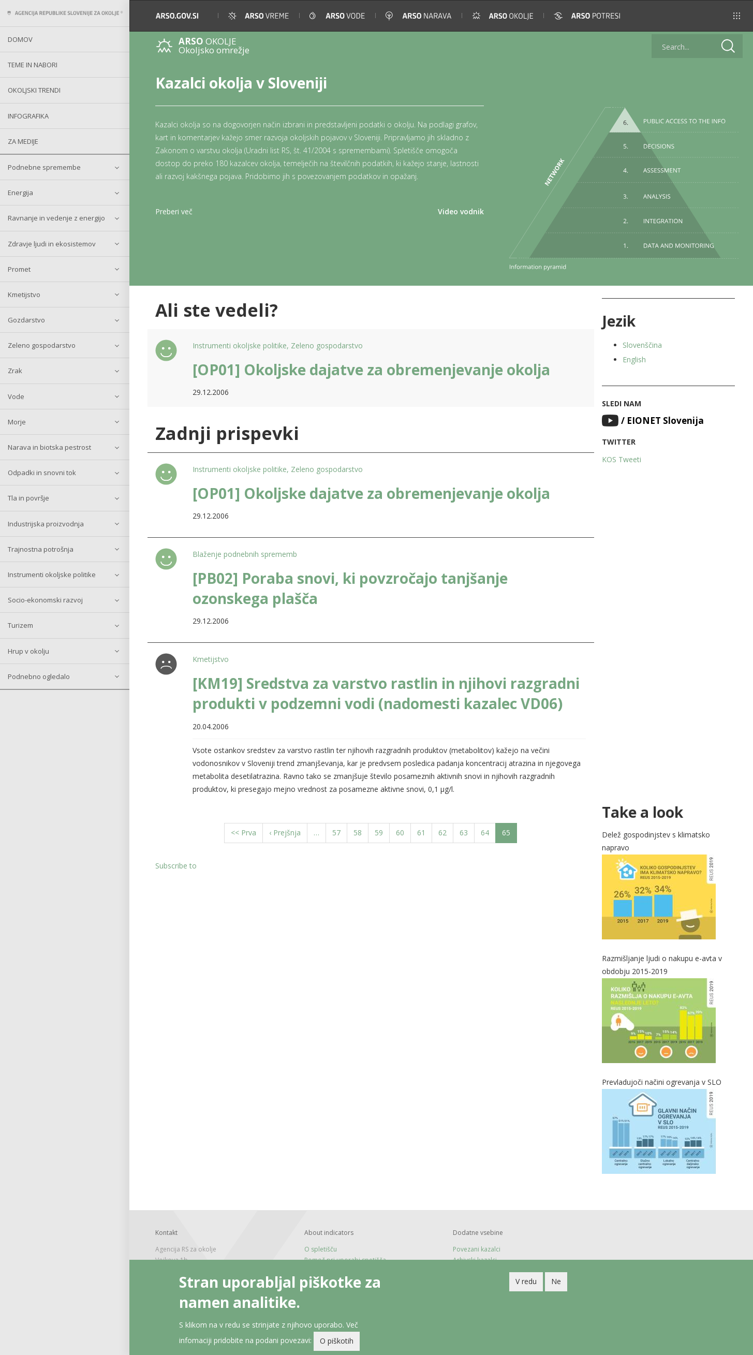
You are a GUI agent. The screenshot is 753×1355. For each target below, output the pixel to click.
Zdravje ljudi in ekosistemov (52, 243)
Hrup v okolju (28, 651)
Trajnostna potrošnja (40, 549)
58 (360, 832)
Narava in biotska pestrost (49, 447)
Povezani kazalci (476, 1249)
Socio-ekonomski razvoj (45, 600)
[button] (730, 16)
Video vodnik (461, 211)
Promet (19, 269)
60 (403, 832)
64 (488, 832)
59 (382, 832)
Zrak (15, 370)
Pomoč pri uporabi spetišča (345, 1260)
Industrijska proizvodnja (46, 523)
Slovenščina (642, 345)
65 (509, 835)
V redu (526, 1282)
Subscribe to (176, 866)
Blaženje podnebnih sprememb (245, 554)
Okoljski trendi (34, 90)
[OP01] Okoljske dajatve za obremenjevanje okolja (371, 369)
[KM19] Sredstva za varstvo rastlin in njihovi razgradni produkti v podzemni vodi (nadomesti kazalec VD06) (386, 693)
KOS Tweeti (621, 459)
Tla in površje (28, 498)
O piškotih (336, 1342)
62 (445, 832)
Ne (556, 1282)
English (634, 359)
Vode (16, 396)
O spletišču (320, 1249)
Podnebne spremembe (44, 167)
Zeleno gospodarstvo (42, 345)
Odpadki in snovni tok (42, 472)
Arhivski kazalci (475, 1260)
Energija (20, 192)
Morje (17, 421)
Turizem (20, 625)
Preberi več (174, 211)
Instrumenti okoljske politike (52, 574)
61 (424, 832)
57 (339, 832)
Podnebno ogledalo (39, 676)
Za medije (23, 141)
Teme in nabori (32, 64)
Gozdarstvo (26, 320)
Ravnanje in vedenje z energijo (56, 218)
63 (467, 832)
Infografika (28, 116)
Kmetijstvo (24, 294)
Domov (20, 39)
